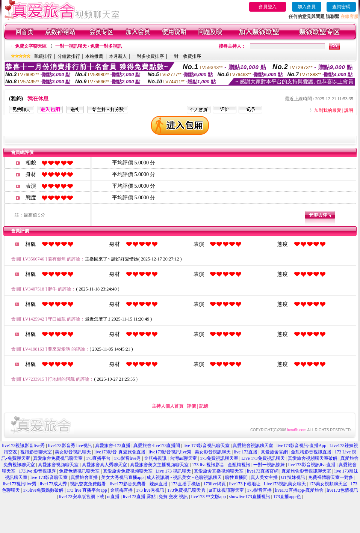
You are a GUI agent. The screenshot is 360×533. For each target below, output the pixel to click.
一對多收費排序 (148, 56)
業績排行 (43, 56)
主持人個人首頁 (167, 406)
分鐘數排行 (68, 56)
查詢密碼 (341, 6)
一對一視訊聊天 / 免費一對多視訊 (88, 46)
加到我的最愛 (327, 110)
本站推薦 (94, 56)
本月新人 (118, 56)
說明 (348, 110)
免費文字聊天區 (31, 46)
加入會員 (307, 6)
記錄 (203, 406)
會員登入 (268, 6)
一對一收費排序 (185, 56)
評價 (191, 406)
